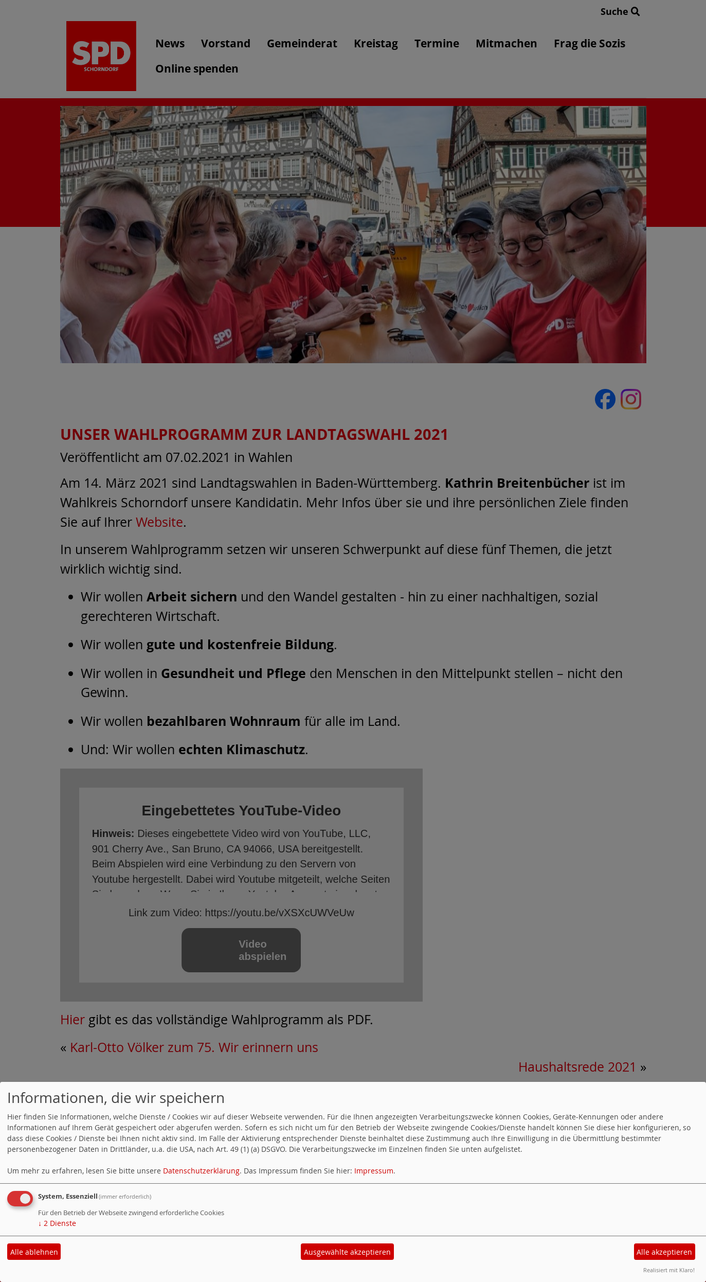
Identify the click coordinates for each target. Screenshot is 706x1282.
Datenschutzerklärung (201, 1171)
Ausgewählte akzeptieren (347, 1252)
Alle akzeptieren (664, 1252)
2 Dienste (57, 1223)
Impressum (373, 1171)
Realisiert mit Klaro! (669, 1270)
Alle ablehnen (34, 1252)
